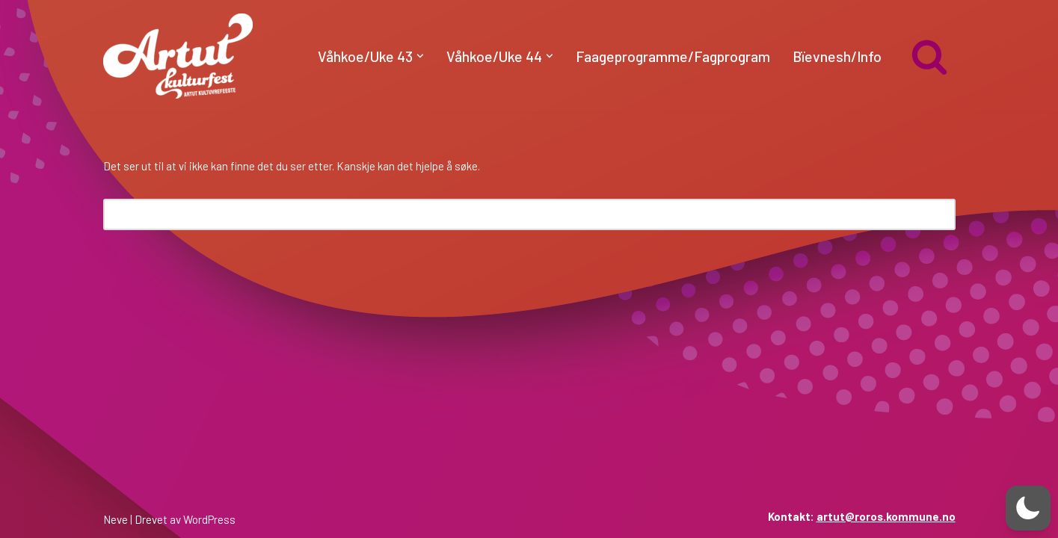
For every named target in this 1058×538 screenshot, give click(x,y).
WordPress (209, 519)
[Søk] (929, 56)
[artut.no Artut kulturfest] (178, 56)
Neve (115, 519)
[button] (420, 56)
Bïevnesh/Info (837, 56)
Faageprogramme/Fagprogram (673, 56)
